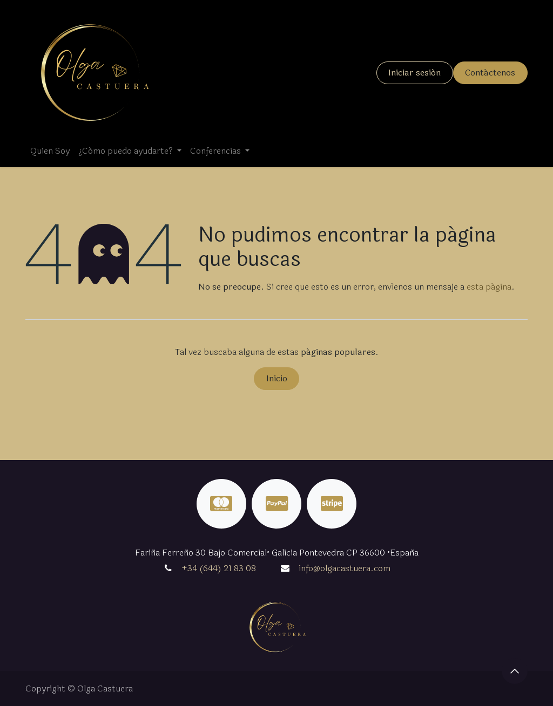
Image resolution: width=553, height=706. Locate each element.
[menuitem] (49, 151)
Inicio (276, 378)
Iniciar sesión (414, 72)
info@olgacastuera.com (344, 568)
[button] (515, 671)
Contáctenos (490, 72)
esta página (489, 286)
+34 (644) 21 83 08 (218, 568)
